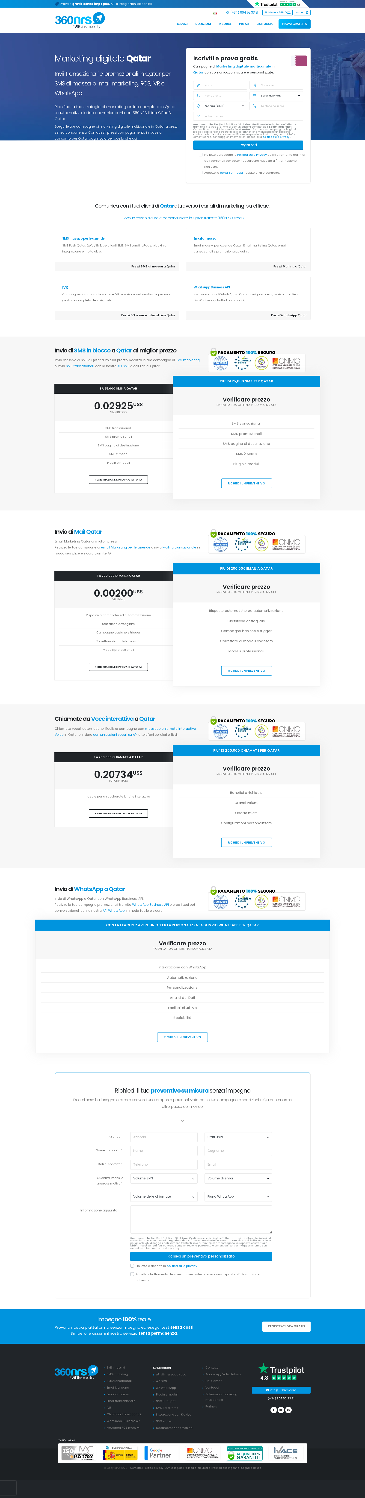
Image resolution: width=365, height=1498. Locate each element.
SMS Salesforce (167, 1408)
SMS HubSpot (166, 1401)
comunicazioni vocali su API (115, 734)
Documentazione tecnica (175, 1428)
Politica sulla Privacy (252, 155)
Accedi (302, 12)
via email (118, 599)
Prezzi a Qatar (153, 266)
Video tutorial (233, 1374)
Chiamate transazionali (124, 1414)
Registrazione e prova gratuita (118, 479)
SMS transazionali (80, 366)
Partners (211, 1406)
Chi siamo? (213, 1381)
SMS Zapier (164, 1421)
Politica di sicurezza (197, 1468)
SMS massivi (116, 1367)
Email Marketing (118, 1388)
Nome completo (108, 1150)
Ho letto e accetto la (166, 1266)
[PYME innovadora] (120, 1453)
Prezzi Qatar (148, 315)
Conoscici (265, 24)
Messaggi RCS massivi (123, 1428)
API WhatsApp (114, 910)
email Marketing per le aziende (126, 547)
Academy (212, 1374)
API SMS (123, 366)
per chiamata (118, 781)
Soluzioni (203, 24)
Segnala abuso (252, 1468)
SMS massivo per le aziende (83, 238)
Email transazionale (121, 1401)
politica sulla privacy (276, 137)
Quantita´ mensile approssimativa (110, 1180)
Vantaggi (212, 1388)
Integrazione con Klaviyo (174, 1414)
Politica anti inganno (226, 1468)
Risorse (225, 24)
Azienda (115, 1137)
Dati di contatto (109, 1164)
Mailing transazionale (180, 547)
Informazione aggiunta (98, 1210)
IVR (65, 287)
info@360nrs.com (281, 1390)
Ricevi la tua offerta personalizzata (246, 405)
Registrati (248, 145)
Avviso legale (173, 1468)
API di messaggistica (171, 1374)
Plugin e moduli (167, 1394)
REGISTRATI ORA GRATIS (286, 1326)
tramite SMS (118, 412)
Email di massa (205, 238)
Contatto (212, 1367)
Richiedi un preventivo (246, 483)
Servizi (182, 24)
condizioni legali (232, 173)
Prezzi (244, 24)
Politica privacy (152, 1468)
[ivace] (286, 1453)
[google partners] (162, 1453)
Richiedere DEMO (277, 12)
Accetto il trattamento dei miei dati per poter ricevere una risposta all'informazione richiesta (198, 1277)
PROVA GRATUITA (294, 24)
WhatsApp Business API (212, 287)
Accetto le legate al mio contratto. (242, 173)
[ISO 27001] (79, 1453)
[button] (215, 12)
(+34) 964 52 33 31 (242, 12)
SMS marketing (188, 360)
